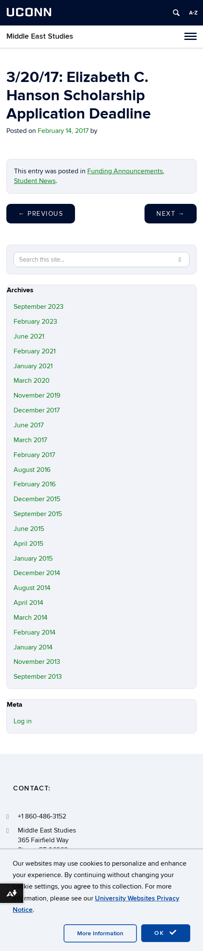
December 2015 (37, 499)
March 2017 (30, 440)
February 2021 (35, 351)
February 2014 (35, 632)
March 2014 (30, 617)
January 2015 (33, 558)
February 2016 (35, 484)
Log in (23, 721)
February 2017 (34, 455)
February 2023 (35, 321)
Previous (40, 213)
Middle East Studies (39, 36)
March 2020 (32, 380)
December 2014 (37, 573)
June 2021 (29, 336)
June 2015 (29, 529)
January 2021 (33, 366)
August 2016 (32, 470)
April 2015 (28, 543)
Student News (35, 181)
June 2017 (29, 425)
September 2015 (38, 514)
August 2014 (32, 588)
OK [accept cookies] (165, 933)
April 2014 (28, 602)
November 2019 (37, 395)
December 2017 (37, 410)
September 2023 (39, 306)
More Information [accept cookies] (100, 933)
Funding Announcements (125, 171)
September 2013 (38, 676)
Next (170, 213)
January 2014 (33, 647)
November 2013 (37, 662)
